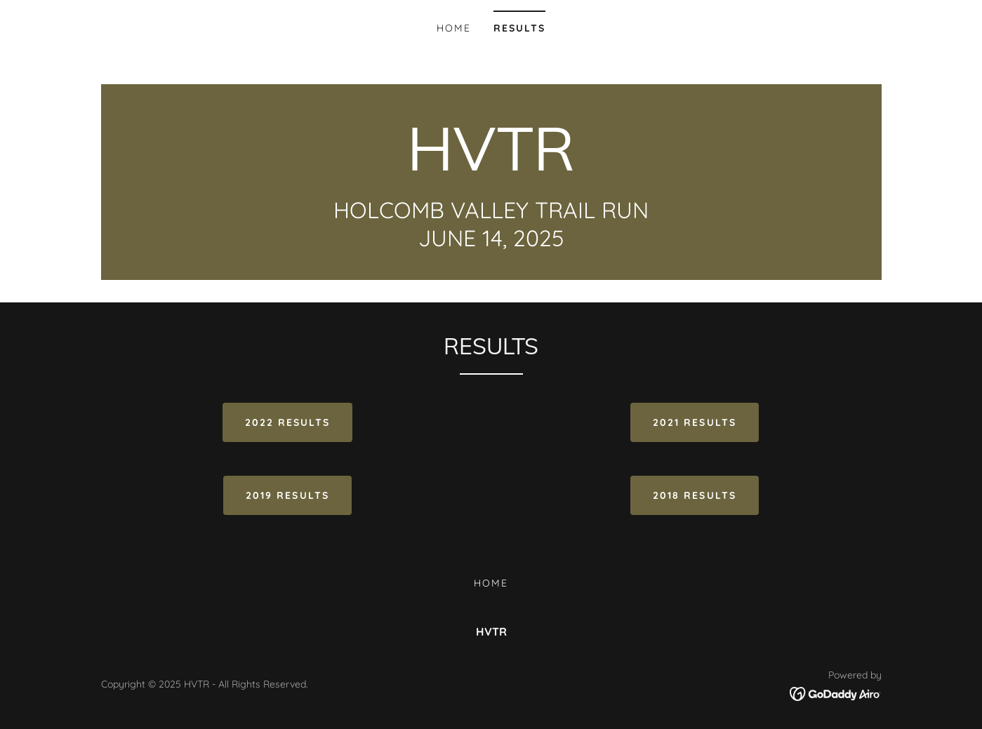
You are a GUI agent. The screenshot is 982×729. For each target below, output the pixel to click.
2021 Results (694, 422)
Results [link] (519, 28)
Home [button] (491, 583)
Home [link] (454, 28)
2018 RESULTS (694, 495)
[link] (491, 166)
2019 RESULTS (287, 495)
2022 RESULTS (287, 422)
